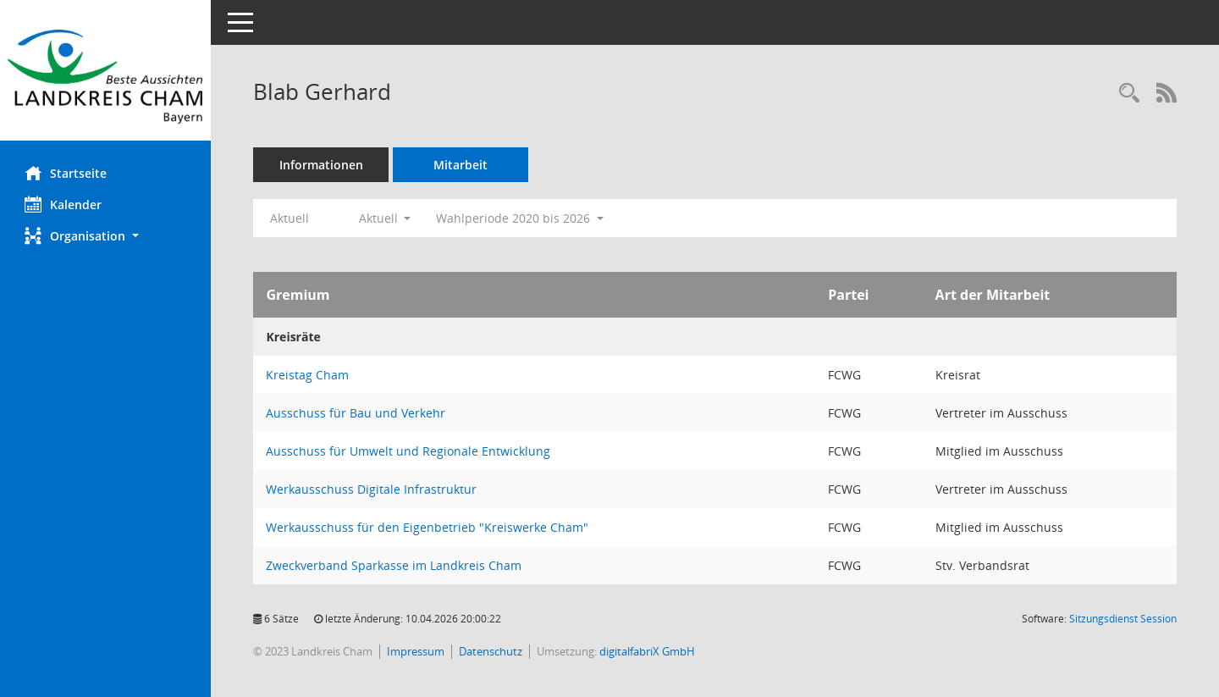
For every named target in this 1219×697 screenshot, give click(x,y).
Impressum (416, 651)
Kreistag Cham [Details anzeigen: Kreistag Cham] (308, 375)
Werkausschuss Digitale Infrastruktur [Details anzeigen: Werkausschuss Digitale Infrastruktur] (372, 489)
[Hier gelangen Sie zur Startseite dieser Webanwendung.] (106, 77)
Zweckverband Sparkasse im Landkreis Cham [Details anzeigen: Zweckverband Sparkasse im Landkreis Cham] (394, 565)
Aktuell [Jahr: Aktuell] (290, 218)
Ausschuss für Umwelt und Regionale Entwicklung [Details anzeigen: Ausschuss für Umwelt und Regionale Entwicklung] (409, 451)
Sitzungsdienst (1123, 618)
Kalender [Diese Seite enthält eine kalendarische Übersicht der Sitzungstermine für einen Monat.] (63, 204)
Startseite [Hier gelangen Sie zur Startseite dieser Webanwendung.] (66, 172)
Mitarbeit (461, 165)
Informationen (322, 165)
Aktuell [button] (385, 218)
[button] (106, 236)
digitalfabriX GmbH (648, 651)
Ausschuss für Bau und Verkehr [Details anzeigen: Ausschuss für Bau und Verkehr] (356, 413)
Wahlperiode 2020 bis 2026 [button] (520, 218)
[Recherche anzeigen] (1129, 94)
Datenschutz (491, 651)
